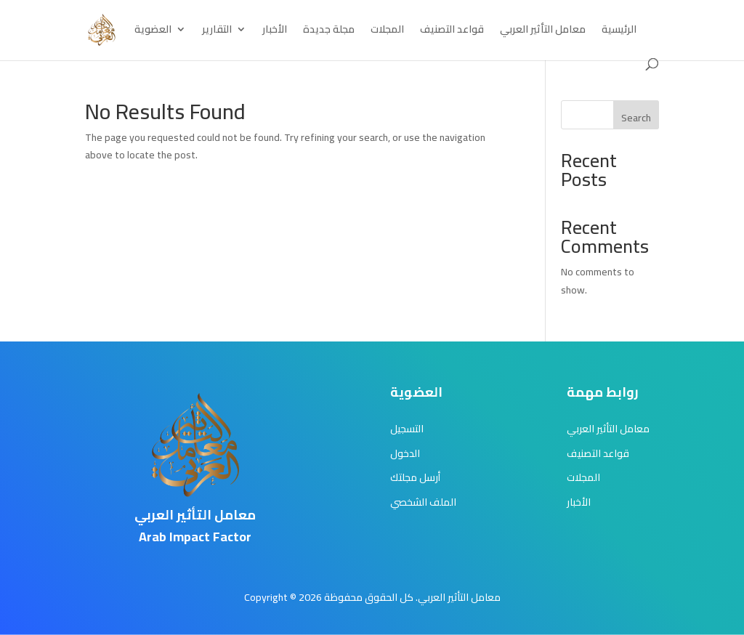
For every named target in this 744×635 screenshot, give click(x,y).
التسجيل (407, 428)
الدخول (405, 453)
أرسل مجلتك (415, 477)
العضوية (152, 31)
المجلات (387, 31)
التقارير (217, 31)
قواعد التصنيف (452, 31)
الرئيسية (619, 31)
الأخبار (274, 31)
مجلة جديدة (329, 31)
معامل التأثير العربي (543, 31)
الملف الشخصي (423, 502)
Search (636, 117)
